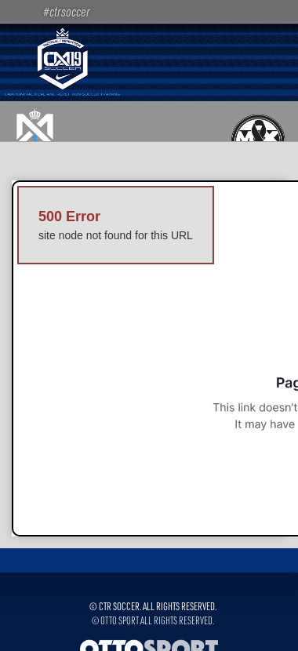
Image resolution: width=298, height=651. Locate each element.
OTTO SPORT (119, 620)
